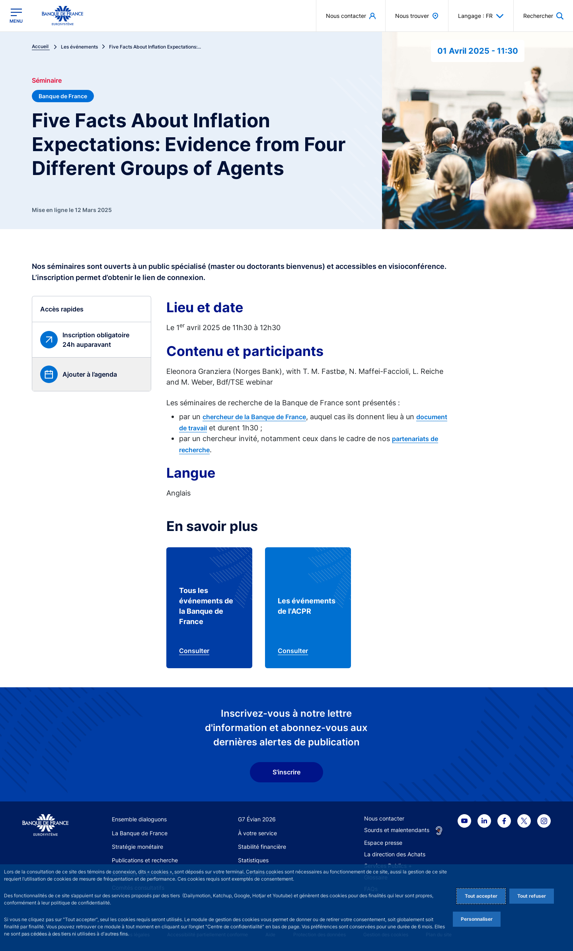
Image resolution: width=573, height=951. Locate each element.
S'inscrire (286, 772)
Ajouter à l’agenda (89, 374)
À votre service (257, 833)
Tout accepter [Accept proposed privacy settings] (481, 896)
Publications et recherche (145, 860)
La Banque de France (140, 833)
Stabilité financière (262, 846)
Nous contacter (384, 818)
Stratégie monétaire (137, 846)
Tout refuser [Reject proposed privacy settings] (531, 896)
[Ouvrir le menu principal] (16, 16)
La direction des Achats (394, 854)
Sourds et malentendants (396, 830)
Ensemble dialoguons (139, 819)
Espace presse (383, 842)
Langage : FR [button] (481, 16)
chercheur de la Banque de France (254, 417)
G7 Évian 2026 (257, 819)
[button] (543, 15)
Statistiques (253, 860)
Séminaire (47, 80)
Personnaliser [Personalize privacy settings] (477, 919)
